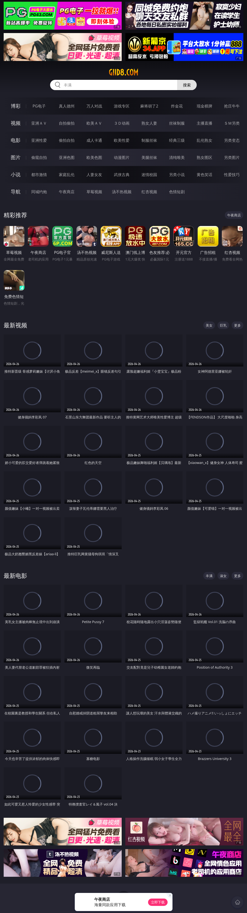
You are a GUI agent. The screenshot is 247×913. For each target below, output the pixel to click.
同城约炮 (39, 191)
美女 (209, 325)
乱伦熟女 (204, 140)
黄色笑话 (204, 174)
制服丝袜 (149, 140)
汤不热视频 (121, 191)
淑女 (223, 575)
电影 (16, 140)
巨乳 (223, 325)
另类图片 (232, 157)
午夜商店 (67, 191)
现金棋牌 (204, 106)
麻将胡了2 (149, 106)
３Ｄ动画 (121, 123)
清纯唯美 (177, 157)
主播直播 (204, 123)
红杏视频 (149, 191)
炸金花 (177, 106)
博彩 (16, 106)
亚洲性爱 (39, 140)
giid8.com (123, 72)
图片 (16, 157)
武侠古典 (121, 174)
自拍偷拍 (67, 123)
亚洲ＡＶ (39, 123)
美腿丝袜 (149, 157)
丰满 (209, 575)
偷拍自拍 (67, 140)
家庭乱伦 (67, 174)
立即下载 (158, 902)
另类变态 (232, 140)
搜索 (187, 85)
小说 (16, 174)
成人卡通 (94, 140)
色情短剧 (177, 191)
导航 (16, 191)
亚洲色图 (67, 157)
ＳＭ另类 (232, 123)
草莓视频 (94, 191)
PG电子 (38, 106)
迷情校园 (149, 174)
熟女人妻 (149, 123)
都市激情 (39, 174)
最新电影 (15, 575)
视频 (16, 123)
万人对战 (94, 106)
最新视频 (15, 325)
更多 (237, 325)
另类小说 (177, 174)
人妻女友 (94, 174)
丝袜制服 (177, 123)
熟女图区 (204, 157)
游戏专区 (121, 106)
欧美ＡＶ (94, 123)
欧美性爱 (121, 140)
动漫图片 (121, 157)
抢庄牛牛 (232, 106)
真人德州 (67, 106)
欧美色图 (94, 157)
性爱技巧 (232, 174)
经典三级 (177, 140)
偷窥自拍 (39, 157)
